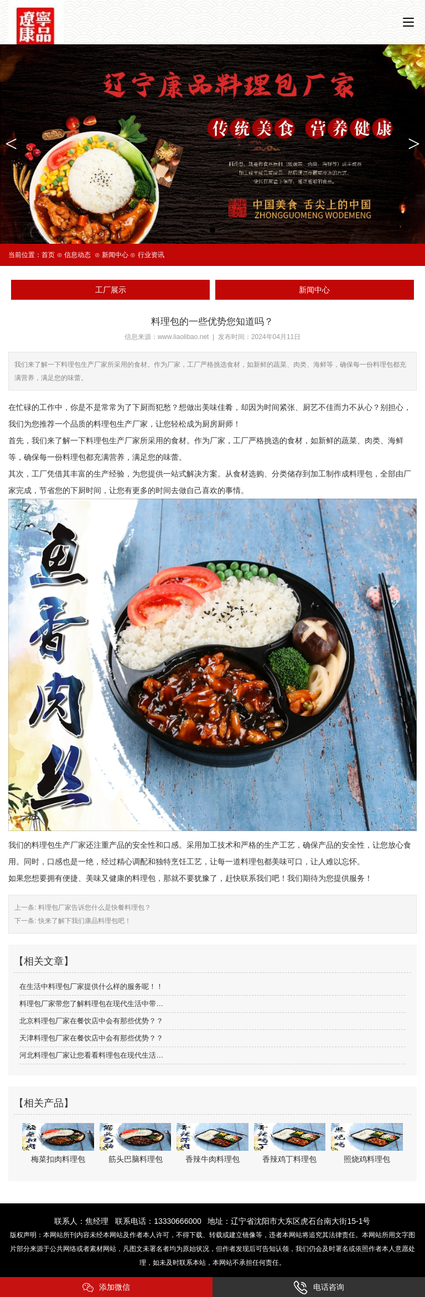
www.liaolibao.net (183, 337)
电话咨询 (318, 1287)
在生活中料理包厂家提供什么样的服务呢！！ (91, 986)
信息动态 (77, 255)
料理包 (360, 473)
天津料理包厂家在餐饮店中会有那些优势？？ (91, 1038)
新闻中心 (115, 255)
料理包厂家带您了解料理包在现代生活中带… (91, 1003)
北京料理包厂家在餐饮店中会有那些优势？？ (91, 1021)
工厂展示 (110, 289)
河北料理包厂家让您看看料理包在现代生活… (91, 1055)
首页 (48, 255)
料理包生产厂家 (59, 844)
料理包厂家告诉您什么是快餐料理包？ (94, 907)
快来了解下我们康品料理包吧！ (84, 921)
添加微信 (106, 1287)
